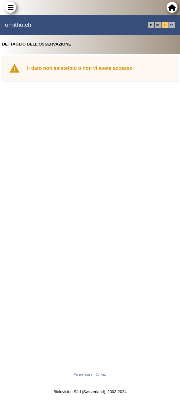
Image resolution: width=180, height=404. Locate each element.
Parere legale (83, 374)
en (171, 24)
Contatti (101, 374)
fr (151, 24)
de (157, 24)
